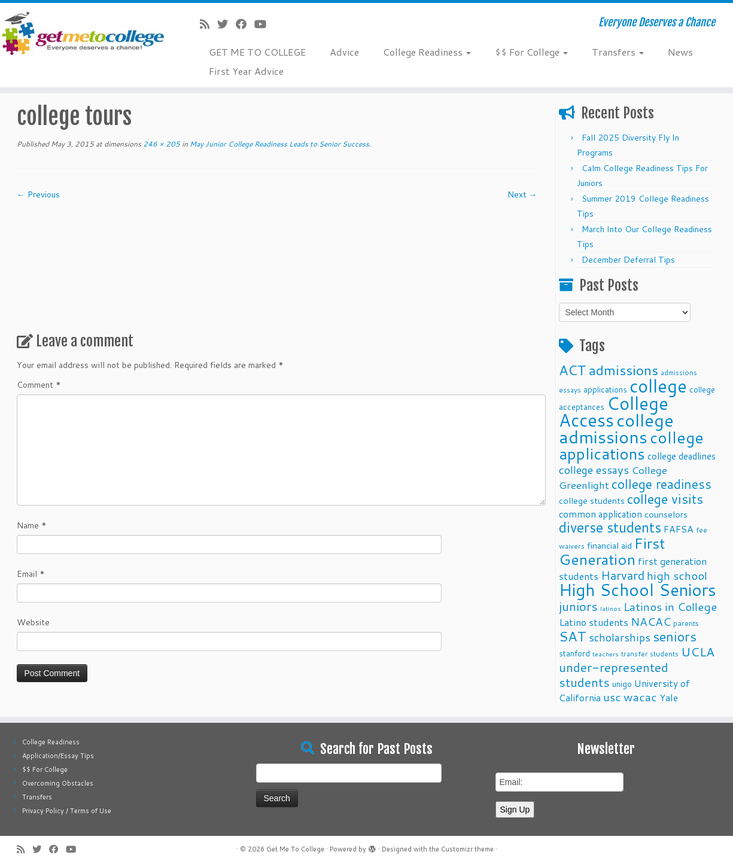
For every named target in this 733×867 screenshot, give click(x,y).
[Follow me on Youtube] (264, 24)
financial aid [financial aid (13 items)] (609, 545)
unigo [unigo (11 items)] (622, 683)
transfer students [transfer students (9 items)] (650, 654)
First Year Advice (246, 71)
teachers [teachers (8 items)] (605, 653)
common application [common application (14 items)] (600, 514)
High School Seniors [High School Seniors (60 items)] (637, 589)
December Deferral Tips (628, 260)
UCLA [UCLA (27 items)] (697, 652)
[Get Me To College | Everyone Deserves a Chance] (84, 33)
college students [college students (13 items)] (592, 500)
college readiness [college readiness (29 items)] (661, 484)
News (680, 52)
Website (33, 622)
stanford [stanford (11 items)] (574, 653)
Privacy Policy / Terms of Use (66, 811)
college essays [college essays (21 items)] (594, 469)
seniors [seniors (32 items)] (674, 636)
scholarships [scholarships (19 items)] (619, 637)
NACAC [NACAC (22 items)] (651, 621)
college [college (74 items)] (658, 385)
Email (31, 574)
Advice (344, 52)
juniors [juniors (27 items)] (578, 606)
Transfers (618, 52)
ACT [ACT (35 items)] (572, 369)
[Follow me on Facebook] (245, 24)
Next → (522, 194)
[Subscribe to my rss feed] (208, 24)
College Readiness (427, 52)
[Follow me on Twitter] (226, 24)
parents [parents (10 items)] (686, 622)
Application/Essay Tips (58, 755)
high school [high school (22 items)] (677, 575)
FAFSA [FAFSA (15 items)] (679, 529)
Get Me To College (295, 849)
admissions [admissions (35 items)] (623, 369)
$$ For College (531, 52)
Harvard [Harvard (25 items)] (622, 575)
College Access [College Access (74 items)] (613, 411)
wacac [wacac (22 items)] (640, 697)
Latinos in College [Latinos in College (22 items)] (670, 606)
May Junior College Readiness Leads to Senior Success (278, 144)
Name (32, 525)
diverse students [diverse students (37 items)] (610, 527)
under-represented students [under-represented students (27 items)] (613, 674)
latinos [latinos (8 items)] (610, 608)
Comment (39, 385)
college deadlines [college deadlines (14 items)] (681, 456)
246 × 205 (160, 144)
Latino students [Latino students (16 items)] (593, 622)
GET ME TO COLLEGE (257, 52)
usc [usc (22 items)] (612, 697)
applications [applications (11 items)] (605, 389)
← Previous (38, 194)
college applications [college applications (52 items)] (631, 445)
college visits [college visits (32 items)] (665, 498)
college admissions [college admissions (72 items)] (616, 428)
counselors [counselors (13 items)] (666, 514)
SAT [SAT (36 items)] (572, 636)
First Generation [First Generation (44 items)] (612, 551)
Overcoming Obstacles (57, 783)
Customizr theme (467, 849)
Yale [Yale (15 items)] (668, 697)
